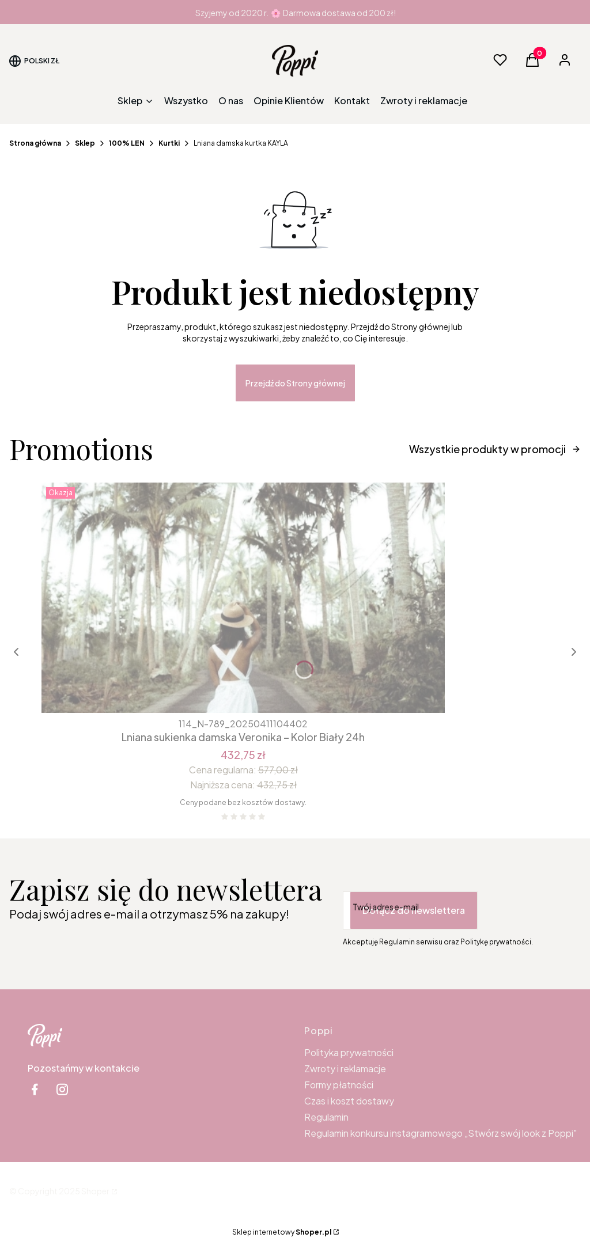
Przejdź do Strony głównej (295, 383)
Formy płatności (338, 1085)
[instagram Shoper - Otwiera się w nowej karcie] (62, 1089)
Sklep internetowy (281, 1232)
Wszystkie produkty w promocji (495, 449)
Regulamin (326, 1117)
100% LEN (127, 143)
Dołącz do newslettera (413, 910)
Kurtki (169, 143)
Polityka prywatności (349, 1052)
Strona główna (35, 143)
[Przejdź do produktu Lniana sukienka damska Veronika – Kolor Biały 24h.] (243, 598)
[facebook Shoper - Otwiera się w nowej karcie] (34, 1089)
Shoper (95, 1191)
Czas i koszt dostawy (349, 1101)
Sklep (85, 143)
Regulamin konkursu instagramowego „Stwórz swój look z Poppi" (440, 1133)
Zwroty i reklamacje (345, 1068)
